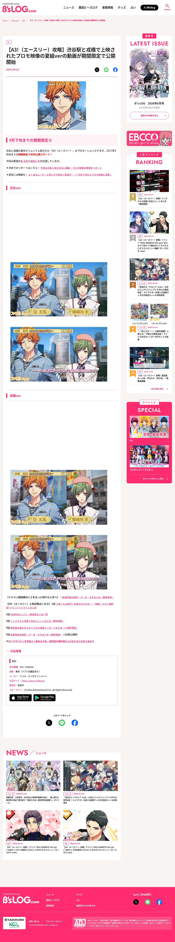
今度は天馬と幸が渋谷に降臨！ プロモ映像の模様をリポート (73, 168)
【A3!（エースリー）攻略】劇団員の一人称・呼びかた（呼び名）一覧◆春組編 (153, 382)
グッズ (122, 7)
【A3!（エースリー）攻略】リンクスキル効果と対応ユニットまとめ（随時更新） (153, 201)
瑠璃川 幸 (36, 161)
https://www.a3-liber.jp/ (34, 688)
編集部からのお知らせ (86, 905)
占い (133, 7)
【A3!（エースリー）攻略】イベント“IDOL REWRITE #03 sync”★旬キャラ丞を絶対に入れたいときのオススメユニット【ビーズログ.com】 (90, 862)
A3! (26, 20)
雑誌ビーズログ (88, 7)
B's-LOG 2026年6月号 (149, 103)
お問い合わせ (34, 921)
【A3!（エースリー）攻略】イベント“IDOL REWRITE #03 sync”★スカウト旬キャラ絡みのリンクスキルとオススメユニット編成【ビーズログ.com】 (153, 245)
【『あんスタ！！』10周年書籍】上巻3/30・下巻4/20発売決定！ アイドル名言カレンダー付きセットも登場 (152, 339)
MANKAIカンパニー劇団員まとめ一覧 (30, 622)
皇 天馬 (24, 161)
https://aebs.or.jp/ (112, 926)
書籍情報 (107, 7)
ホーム (5, 20)
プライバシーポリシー (56, 921)
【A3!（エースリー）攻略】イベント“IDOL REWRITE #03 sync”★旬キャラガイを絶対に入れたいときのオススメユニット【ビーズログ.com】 (33, 862)
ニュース (68, 7)
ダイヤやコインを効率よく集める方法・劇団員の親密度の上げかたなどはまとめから (54, 649)
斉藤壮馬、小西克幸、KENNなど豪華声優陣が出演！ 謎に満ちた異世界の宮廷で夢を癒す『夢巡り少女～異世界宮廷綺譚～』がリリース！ (32, 809)
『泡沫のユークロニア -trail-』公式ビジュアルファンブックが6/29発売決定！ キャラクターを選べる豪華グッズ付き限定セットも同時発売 (90, 809)
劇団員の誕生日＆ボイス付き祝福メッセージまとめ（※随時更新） (46, 635)
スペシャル (16, 20)
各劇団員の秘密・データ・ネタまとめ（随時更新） (38, 642)
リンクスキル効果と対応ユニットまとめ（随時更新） (39, 628)
